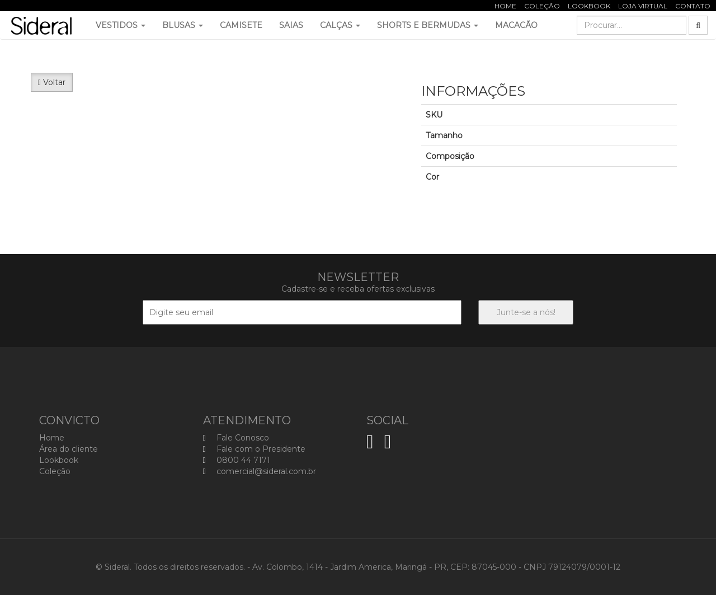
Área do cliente (68, 449)
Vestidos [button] (120, 25)
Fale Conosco (236, 438)
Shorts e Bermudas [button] (427, 25)
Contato (692, 6)
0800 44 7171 (236, 460)
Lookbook (589, 6)
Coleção (542, 6)
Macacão (516, 25)
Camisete (241, 25)
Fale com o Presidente (254, 449)
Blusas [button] (182, 25)
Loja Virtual (642, 6)
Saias (291, 25)
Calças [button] (340, 25)
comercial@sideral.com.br (259, 471)
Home (505, 6)
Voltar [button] (51, 82)
